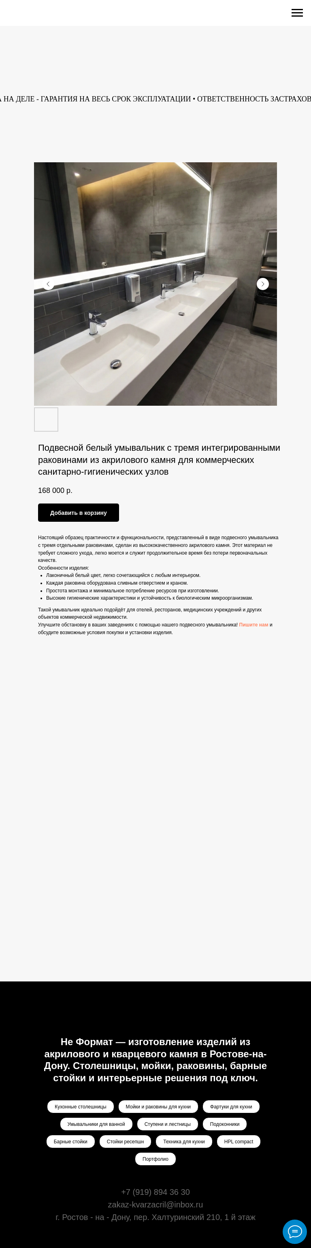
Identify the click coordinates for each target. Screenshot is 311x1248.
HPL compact (238, 1142)
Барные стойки (70, 1142)
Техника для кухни (183, 1142)
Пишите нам (253, 625)
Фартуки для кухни (231, 1107)
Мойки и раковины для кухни (158, 1107)
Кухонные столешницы (80, 1107)
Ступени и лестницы (168, 1124)
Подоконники (225, 1124)
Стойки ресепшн (125, 1142)
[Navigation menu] (297, 13)
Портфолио (155, 1159)
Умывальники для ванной (96, 1124)
